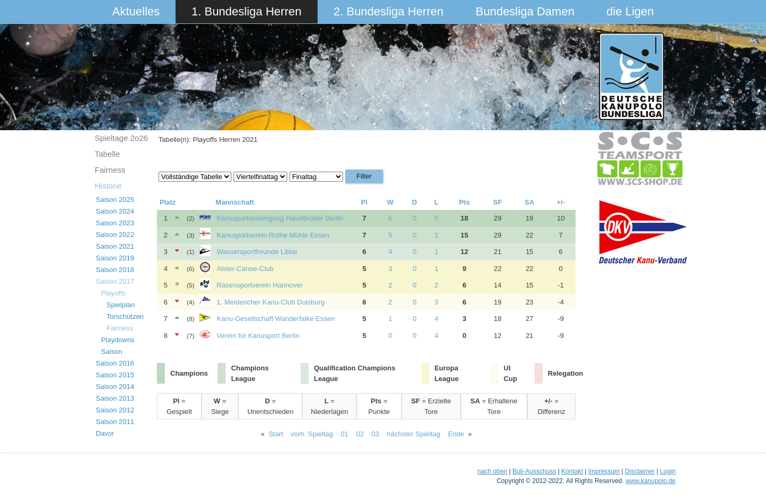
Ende (456, 434)
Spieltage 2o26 (121, 137)
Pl (364, 202)
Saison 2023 (115, 223)
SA (529, 202)
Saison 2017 (115, 281)
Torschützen (125, 316)
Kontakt (572, 471)
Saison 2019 (115, 258)
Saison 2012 (115, 410)
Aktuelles (136, 11)
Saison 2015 (115, 375)
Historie (108, 185)
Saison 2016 (115, 363)
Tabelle (107, 153)
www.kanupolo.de (651, 481)
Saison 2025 (115, 200)
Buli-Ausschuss (534, 471)
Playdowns (118, 340)
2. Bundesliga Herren (389, 11)
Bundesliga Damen (525, 11)
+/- (560, 202)
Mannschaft (234, 202)
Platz (168, 202)
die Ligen (630, 11)
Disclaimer (640, 471)
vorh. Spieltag (312, 434)
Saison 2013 (115, 398)
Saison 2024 (115, 211)
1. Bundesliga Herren (247, 11)
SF (497, 202)
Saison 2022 (115, 235)
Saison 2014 (115, 387)
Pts (464, 202)
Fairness (110, 169)
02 (359, 434)
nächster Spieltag (413, 434)
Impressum (604, 471)
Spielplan (120, 305)
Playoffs (113, 293)
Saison (111, 352)
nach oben (492, 471)
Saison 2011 (115, 422)
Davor (105, 433)
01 (344, 434)
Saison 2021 (115, 246)
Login (668, 471)
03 (375, 434)
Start (276, 434)
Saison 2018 (115, 270)
